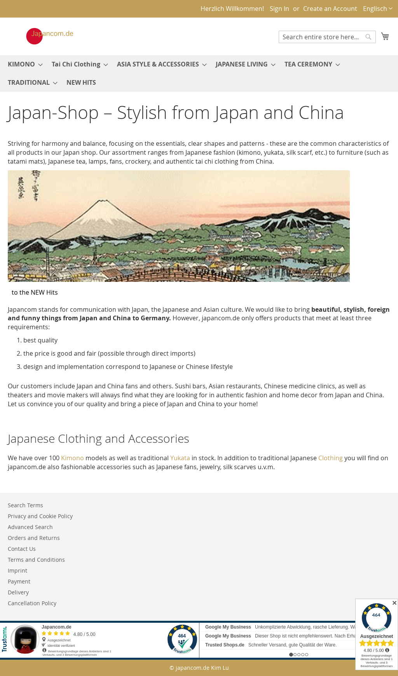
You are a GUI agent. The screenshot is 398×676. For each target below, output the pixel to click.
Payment (19, 581)
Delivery (18, 592)
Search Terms (25, 505)
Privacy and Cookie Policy (40, 516)
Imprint (17, 570)
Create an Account (330, 8)
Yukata (180, 458)
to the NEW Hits (35, 292)
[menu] (199, 73)
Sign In (279, 8)
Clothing (330, 458)
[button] (378, 8)
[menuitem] (23, 64)
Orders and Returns (34, 537)
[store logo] (42, 36)
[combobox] (327, 37)
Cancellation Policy (32, 603)
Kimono (72, 458)
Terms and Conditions (36, 559)
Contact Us (22, 548)
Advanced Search (30, 527)
